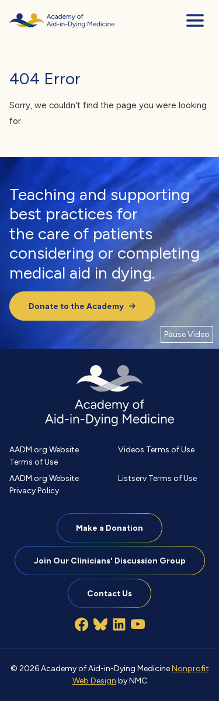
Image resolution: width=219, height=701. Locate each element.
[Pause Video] (187, 334)
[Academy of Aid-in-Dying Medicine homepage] (61, 20)
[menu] (195, 20)
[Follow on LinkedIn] (119, 624)
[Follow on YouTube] (138, 624)
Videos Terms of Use (156, 449)
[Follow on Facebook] (82, 624)
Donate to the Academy (82, 306)
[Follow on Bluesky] (100, 624)
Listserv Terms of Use (157, 478)
